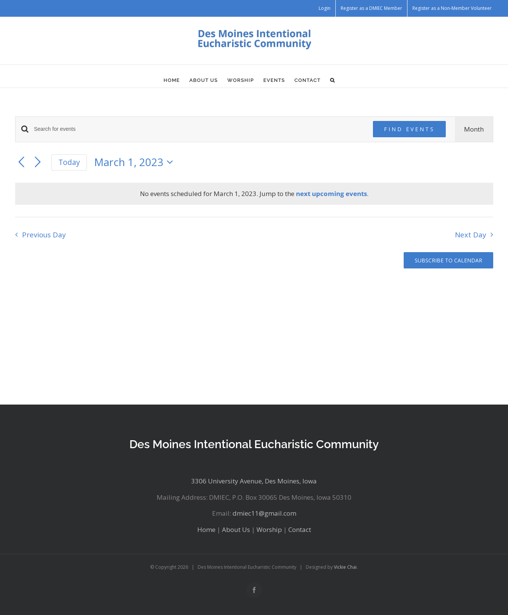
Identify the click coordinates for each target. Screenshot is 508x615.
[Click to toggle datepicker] (136, 162)
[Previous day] (21, 162)
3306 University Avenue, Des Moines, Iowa (254, 481)
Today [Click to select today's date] (69, 162)
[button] (332, 80)
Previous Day (44, 234)
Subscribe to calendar (448, 260)
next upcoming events (331, 193)
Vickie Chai (345, 567)
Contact (299, 529)
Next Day (470, 234)
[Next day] (37, 162)
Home (206, 529)
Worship (269, 529)
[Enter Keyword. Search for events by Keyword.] (199, 129)
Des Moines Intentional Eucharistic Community (254, 444)
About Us (236, 529)
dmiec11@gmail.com (264, 513)
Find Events (409, 129)
